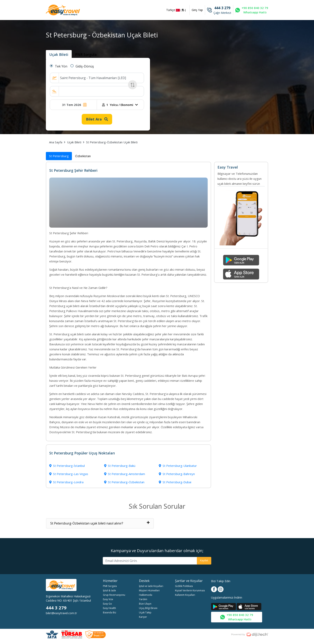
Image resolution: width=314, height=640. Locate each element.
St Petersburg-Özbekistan (124, 482)
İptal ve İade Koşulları (151, 586)
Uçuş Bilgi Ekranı (148, 608)
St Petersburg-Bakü (119, 466)
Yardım (143, 599)
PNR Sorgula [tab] (86, 54)
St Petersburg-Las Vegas (68, 474)
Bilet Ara (97, 119)
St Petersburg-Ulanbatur (178, 466)
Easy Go (107, 603)
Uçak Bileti (74, 142)
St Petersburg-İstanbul (67, 466)
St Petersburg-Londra (66, 482)
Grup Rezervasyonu (114, 595)
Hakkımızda (145, 595)
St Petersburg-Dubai (175, 482)
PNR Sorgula (110, 586)
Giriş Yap (197, 10)
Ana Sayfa (55, 142)
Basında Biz (109, 612)
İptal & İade (109, 590)
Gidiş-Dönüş (84, 66)
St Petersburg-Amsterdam (124, 474)
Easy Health (109, 608)
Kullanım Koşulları (185, 595)
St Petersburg (59, 156)
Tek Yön (61, 66)
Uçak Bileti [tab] (58, 54)
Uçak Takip (145, 612)
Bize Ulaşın (145, 603)
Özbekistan (83, 156)
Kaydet (204, 560)
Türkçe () (176, 10)
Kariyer (143, 617)
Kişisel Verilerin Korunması (190, 590)
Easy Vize (108, 599)
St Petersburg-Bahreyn (177, 474)
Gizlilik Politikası (184, 586)
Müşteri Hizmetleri (149, 590)
